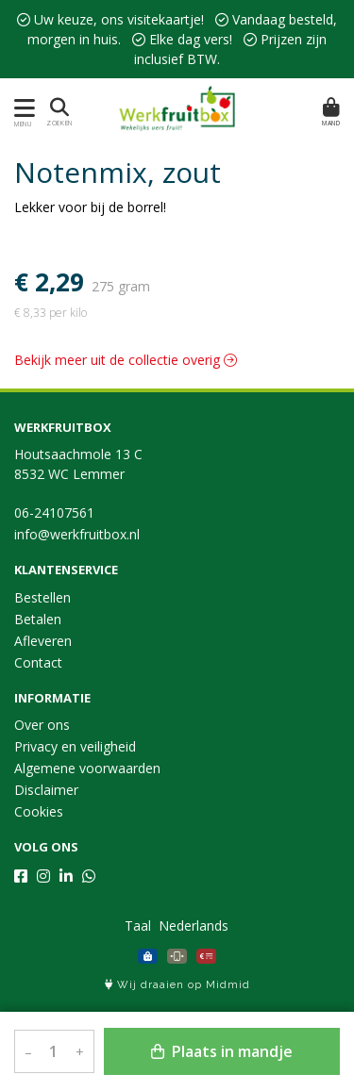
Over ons (42, 725)
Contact (38, 662)
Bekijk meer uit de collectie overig (125, 360)
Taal (138, 925)
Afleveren (43, 641)
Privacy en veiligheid (75, 746)
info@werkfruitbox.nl (77, 534)
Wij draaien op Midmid (177, 985)
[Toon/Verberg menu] (21, 108)
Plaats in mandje (222, 1051)
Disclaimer (46, 790)
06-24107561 (54, 512)
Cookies (38, 811)
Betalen (37, 619)
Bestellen (42, 597)
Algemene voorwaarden (87, 768)
